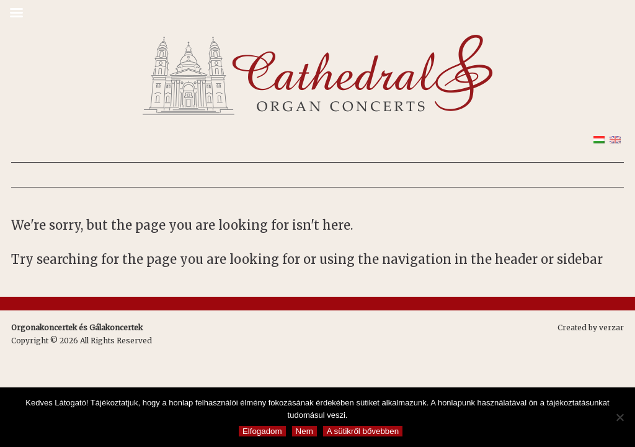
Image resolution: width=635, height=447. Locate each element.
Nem (304, 431)
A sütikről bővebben (363, 431)
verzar (611, 327)
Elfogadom (262, 431)
